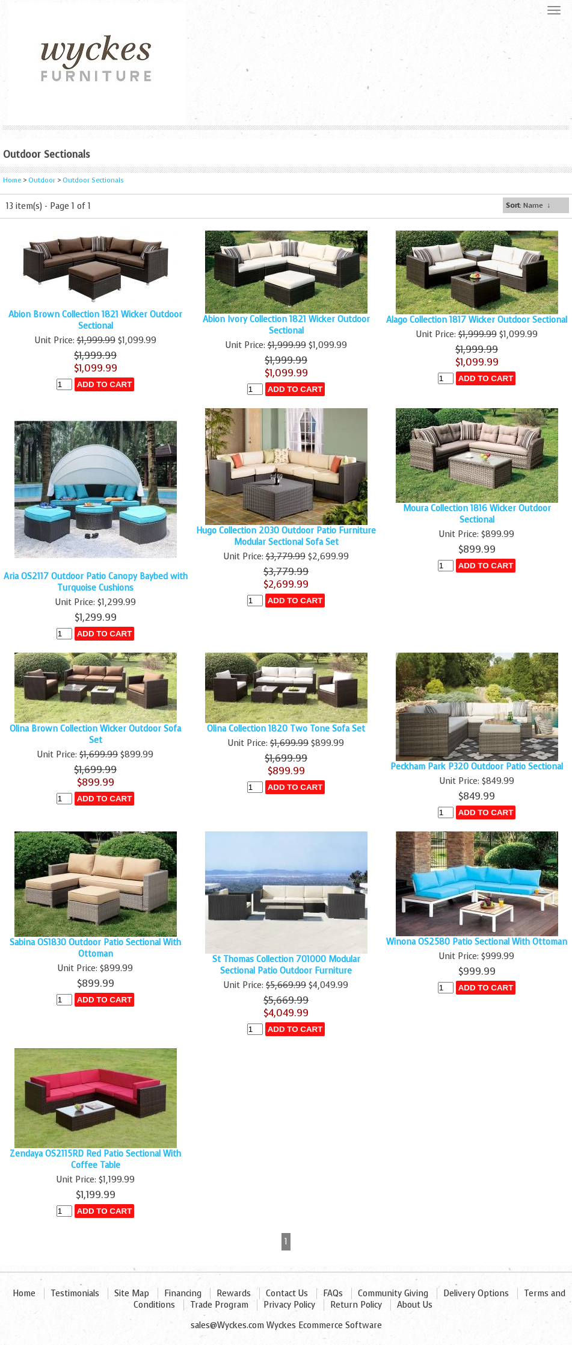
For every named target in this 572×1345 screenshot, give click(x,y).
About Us (414, 1305)
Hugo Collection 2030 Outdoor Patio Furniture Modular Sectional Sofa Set (286, 536)
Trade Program (219, 1305)
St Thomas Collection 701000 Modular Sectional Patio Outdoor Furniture (286, 965)
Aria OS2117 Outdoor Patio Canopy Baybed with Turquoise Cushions (96, 582)
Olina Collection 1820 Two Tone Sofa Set (286, 729)
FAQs (333, 1293)
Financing (182, 1293)
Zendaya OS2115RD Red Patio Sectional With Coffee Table (95, 1159)
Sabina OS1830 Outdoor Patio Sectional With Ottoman (95, 948)
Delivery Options (476, 1293)
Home (12, 180)
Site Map (131, 1293)
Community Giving (393, 1293)
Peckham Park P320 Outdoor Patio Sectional (476, 766)
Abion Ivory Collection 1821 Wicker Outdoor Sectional (286, 325)
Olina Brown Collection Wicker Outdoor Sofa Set (95, 734)
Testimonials (75, 1293)
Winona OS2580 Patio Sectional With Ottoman (476, 942)
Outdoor (42, 180)
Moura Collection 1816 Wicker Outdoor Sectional (477, 514)
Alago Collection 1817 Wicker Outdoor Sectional (476, 320)
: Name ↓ (528, 205)
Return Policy (356, 1305)
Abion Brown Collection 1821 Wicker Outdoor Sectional (95, 320)
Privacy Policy (289, 1305)
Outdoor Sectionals (93, 180)
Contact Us (287, 1293)
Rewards (234, 1293)
